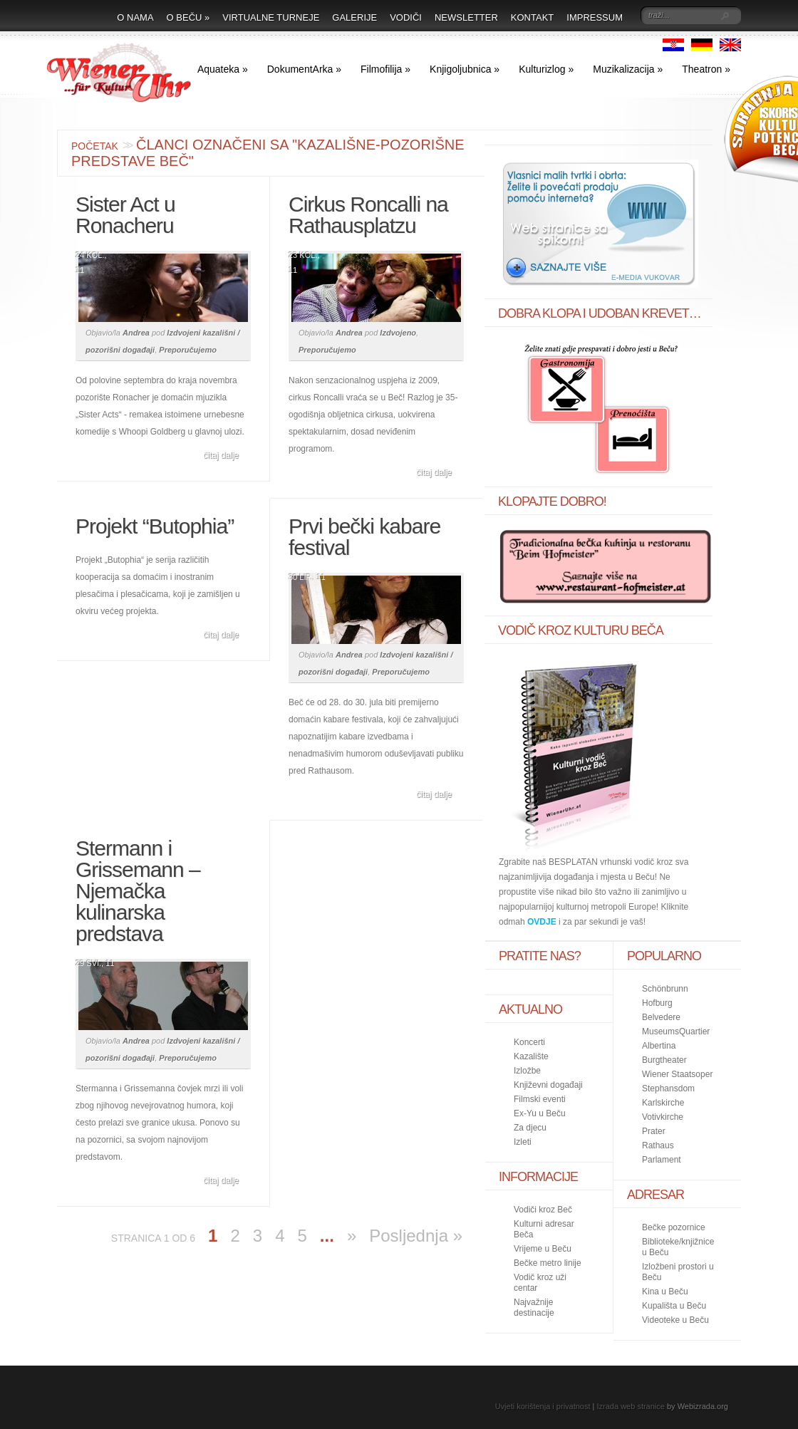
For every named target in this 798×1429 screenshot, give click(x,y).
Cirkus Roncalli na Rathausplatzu (368, 214)
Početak (94, 146)
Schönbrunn (665, 989)
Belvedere (661, 1017)
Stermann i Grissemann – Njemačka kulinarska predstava (138, 890)
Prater (653, 1131)
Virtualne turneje (270, 17)
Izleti (523, 1142)
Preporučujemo (188, 349)
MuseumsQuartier (676, 1031)
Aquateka (222, 69)
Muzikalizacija (628, 69)
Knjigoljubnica (464, 69)
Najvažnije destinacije (534, 1307)
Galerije (354, 17)
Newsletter (466, 17)
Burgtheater (664, 1060)
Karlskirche (663, 1103)
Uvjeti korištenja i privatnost (543, 1406)
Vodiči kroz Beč (543, 1210)
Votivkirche (662, 1117)
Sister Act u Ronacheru (125, 214)
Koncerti (529, 1042)
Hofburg (657, 1003)
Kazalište (531, 1056)
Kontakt (532, 17)
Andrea (136, 332)
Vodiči (406, 17)
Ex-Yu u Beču (540, 1113)
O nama (135, 17)
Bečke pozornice (673, 1227)
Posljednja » (415, 1235)
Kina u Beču (665, 1292)
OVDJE (541, 922)
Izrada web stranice (631, 1406)
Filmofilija (385, 69)
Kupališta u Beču (674, 1306)
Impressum (594, 17)
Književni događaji (548, 1085)
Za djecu (530, 1128)
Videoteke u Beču (675, 1320)
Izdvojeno (398, 332)
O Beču (188, 17)
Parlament (661, 1160)
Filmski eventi (540, 1099)
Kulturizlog (546, 69)
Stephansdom (668, 1088)
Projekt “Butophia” (155, 526)
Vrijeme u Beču (542, 1249)
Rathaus (658, 1145)
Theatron (706, 69)
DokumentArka (304, 69)
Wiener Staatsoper (677, 1074)
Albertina (658, 1046)
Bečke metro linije (547, 1263)
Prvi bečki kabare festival (364, 536)
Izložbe (527, 1071)
